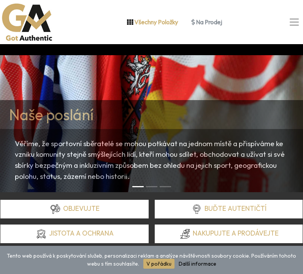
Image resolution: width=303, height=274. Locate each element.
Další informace (197, 263)
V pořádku (158, 263)
